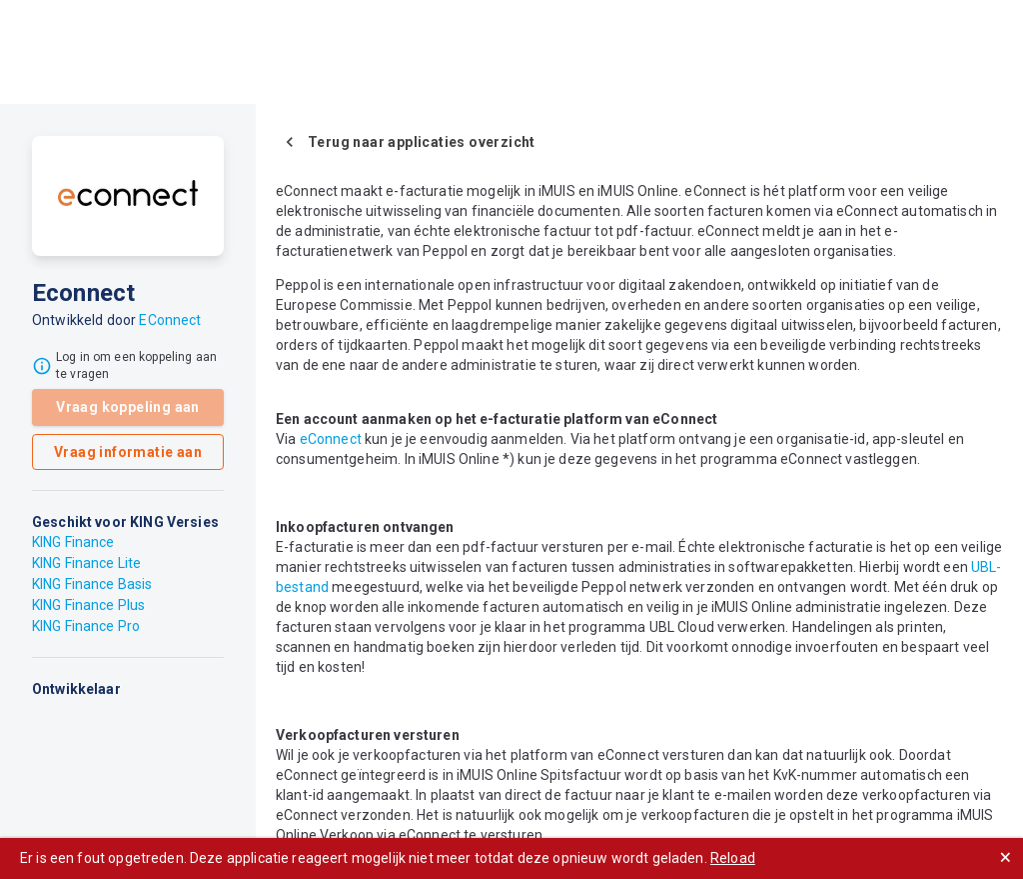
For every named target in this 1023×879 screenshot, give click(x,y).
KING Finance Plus (88, 605)
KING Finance (73, 542)
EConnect (170, 320)
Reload (732, 858)
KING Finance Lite (86, 563)
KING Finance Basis (92, 584)
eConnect (331, 439)
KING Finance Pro (86, 626)
